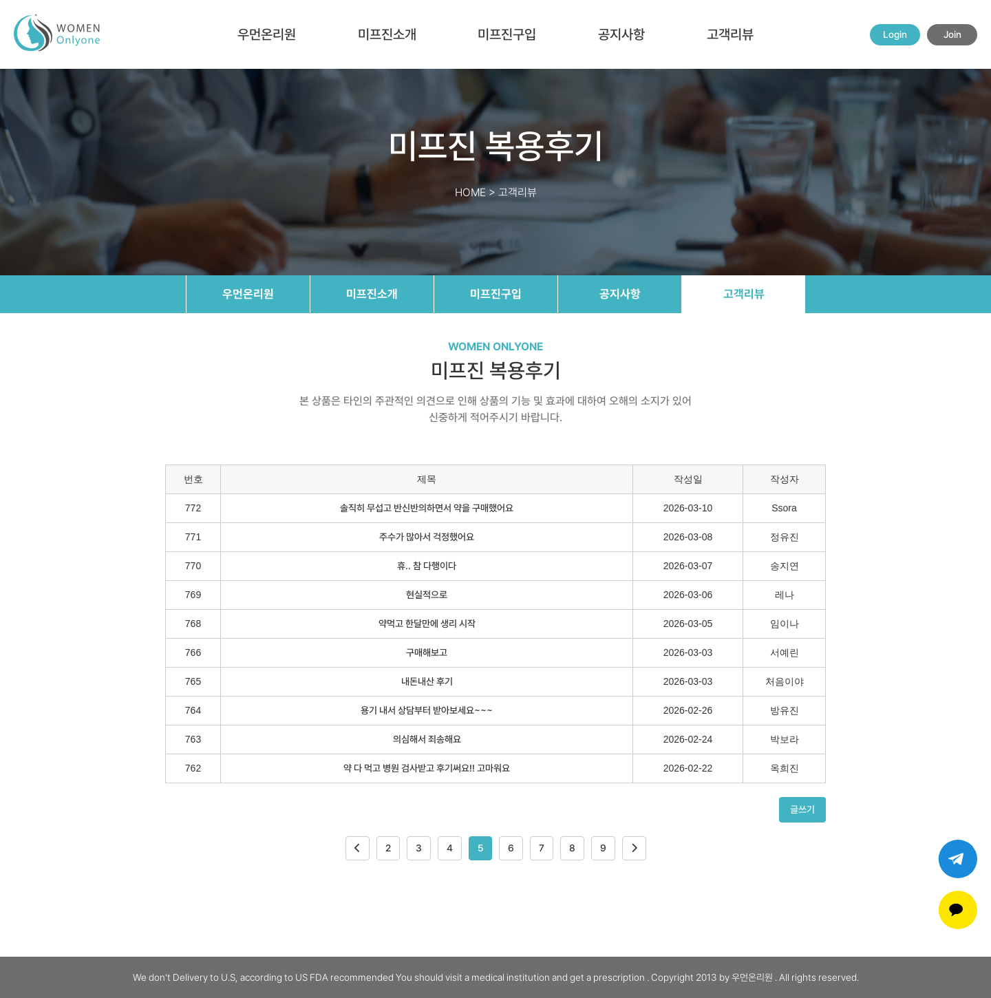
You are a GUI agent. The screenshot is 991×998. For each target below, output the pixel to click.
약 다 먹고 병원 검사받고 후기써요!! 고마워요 (426, 768)
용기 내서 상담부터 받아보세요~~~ (427, 710)
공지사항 (621, 34)
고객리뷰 (730, 34)
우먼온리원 (266, 34)
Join (952, 34)
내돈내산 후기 (427, 681)
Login (895, 34)
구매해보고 (426, 652)
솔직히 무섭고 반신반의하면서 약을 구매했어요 (426, 507)
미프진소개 (387, 34)
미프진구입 (507, 34)
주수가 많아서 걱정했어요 (426, 536)
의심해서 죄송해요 (427, 739)
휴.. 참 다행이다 (426, 565)
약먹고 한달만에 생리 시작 (427, 623)
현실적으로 (426, 594)
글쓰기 (802, 809)
